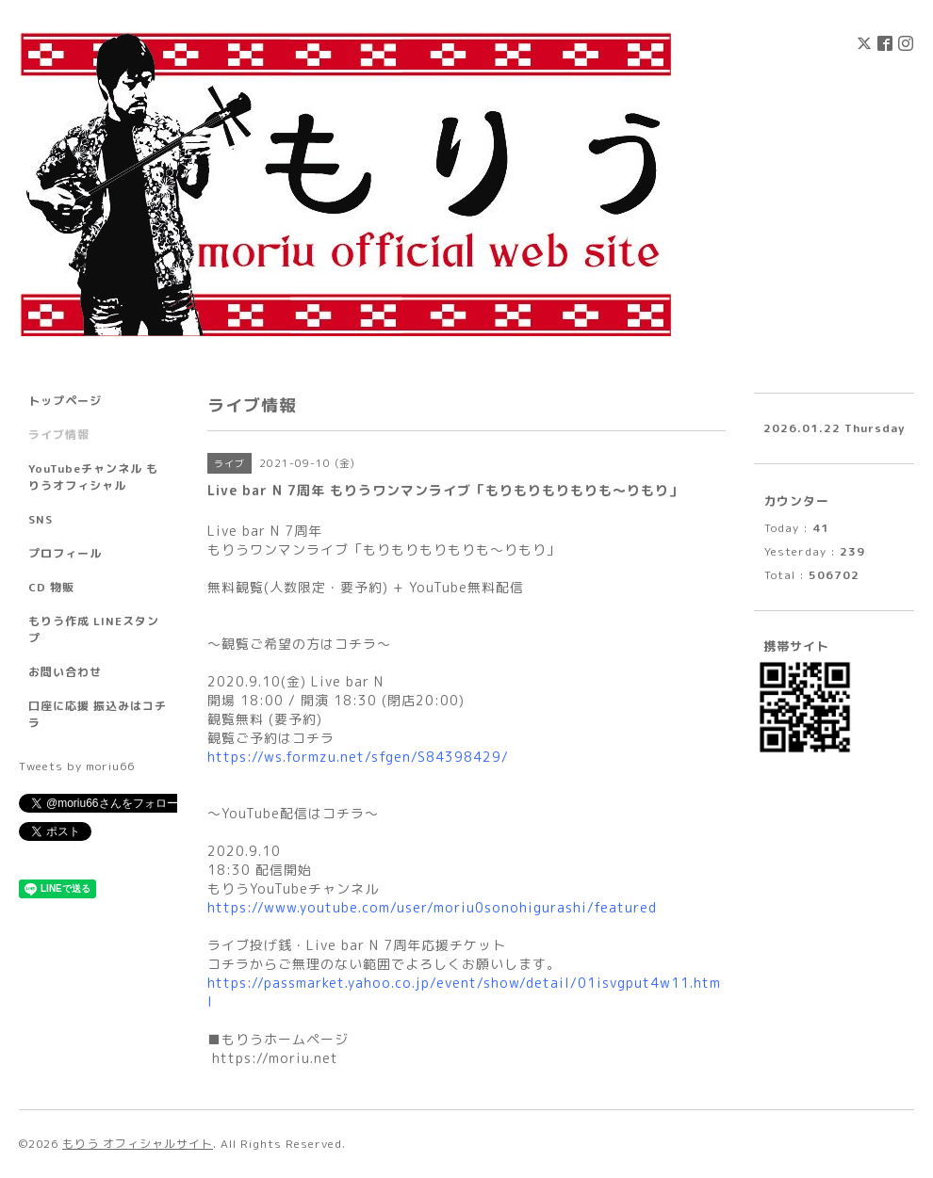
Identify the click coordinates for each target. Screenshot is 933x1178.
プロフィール (65, 553)
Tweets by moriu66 (77, 766)
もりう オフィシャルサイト (137, 1144)
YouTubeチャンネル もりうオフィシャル (93, 476)
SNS (40, 519)
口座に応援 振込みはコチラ (97, 714)
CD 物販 (51, 587)
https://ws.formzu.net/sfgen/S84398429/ (358, 757)
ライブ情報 (59, 435)
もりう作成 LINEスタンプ (93, 629)
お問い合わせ (65, 672)
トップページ (65, 401)
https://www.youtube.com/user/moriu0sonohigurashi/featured (432, 907)
